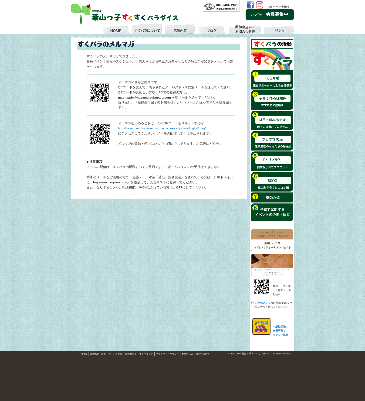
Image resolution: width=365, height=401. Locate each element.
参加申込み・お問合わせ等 (196, 354)
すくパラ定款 (115, 354)
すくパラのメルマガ (261, 302)
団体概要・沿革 (98, 354)
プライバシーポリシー (167, 354)
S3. (292, 354)
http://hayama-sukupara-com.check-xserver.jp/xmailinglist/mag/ (162, 128)
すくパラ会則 (146, 354)
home (84, 354)
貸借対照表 (131, 354)
